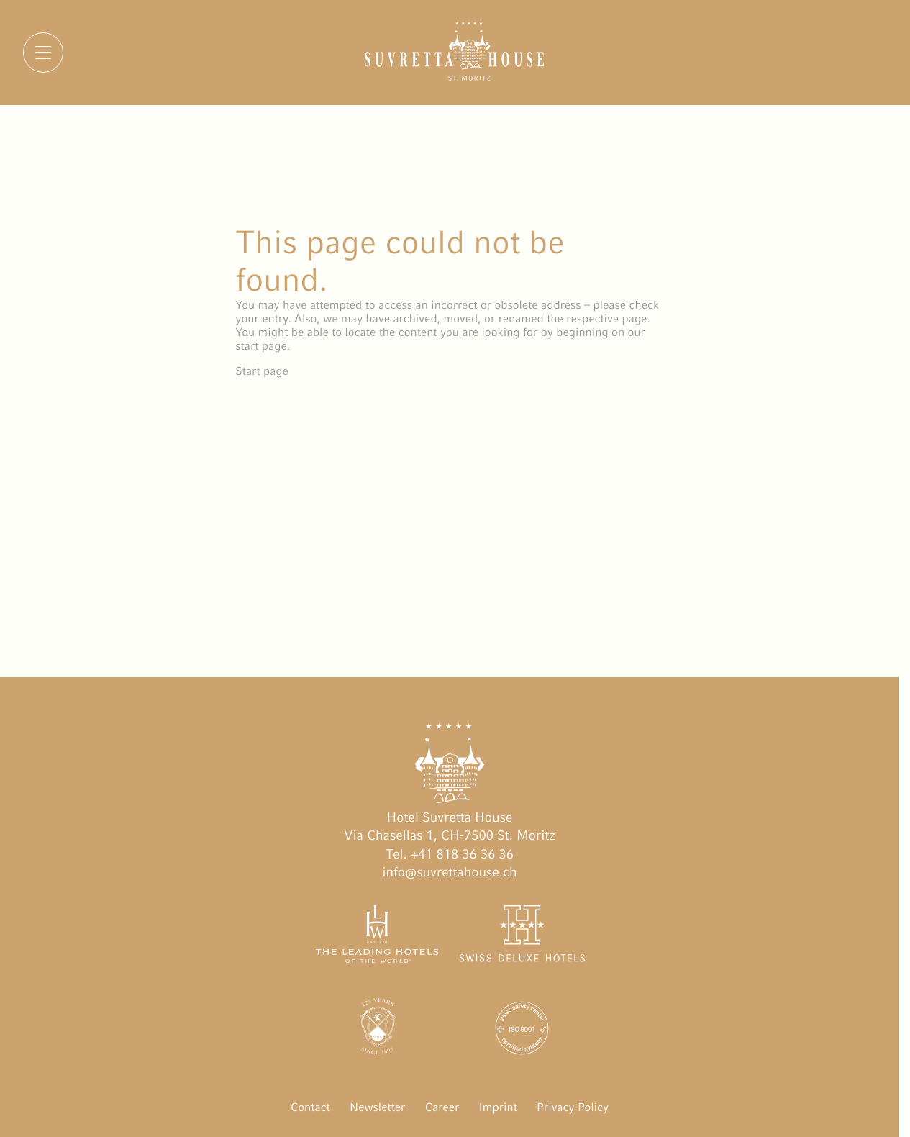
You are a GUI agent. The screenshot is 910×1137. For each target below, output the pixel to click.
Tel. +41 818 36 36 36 (450, 854)
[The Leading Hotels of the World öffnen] (377, 937)
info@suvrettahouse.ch (449, 872)
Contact (310, 1107)
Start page (261, 371)
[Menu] (43, 52)
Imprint (498, 1107)
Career (442, 1107)
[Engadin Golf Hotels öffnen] (377, 1030)
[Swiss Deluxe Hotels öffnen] (522, 937)
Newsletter (377, 1107)
